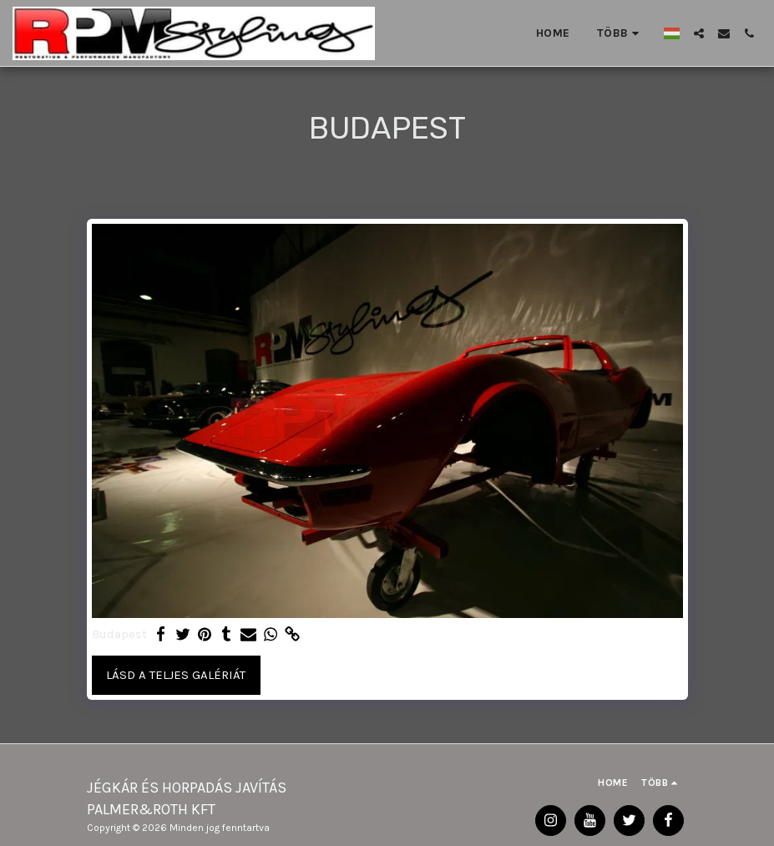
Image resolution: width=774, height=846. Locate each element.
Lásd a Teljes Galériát (175, 674)
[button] (699, 33)
